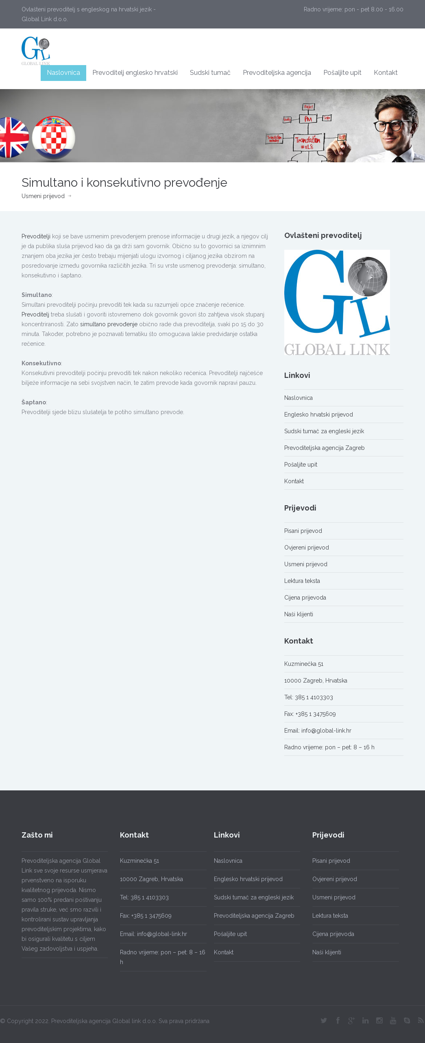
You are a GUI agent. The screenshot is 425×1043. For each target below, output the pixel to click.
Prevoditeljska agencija (277, 72)
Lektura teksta (302, 581)
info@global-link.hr (326, 730)
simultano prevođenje (108, 324)
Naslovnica (63, 72)
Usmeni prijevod (43, 196)
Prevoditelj (35, 314)
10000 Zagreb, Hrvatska (315, 680)
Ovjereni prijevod (306, 547)
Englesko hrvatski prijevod (318, 414)
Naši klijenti (298, 614)
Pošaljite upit (342, 72)
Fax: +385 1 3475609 (310, 714)
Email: (292, 730)
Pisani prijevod (303, 531)
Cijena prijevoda (305, 597)
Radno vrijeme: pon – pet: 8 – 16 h (329, 747)
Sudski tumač (210, 72)
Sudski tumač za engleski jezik (324, 431)
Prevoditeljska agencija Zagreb (324, 448)
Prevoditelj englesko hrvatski (135, 72)
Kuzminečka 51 (303, 664)
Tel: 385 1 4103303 (308, 697)
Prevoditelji (36, 236)
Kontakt (386, 72)
